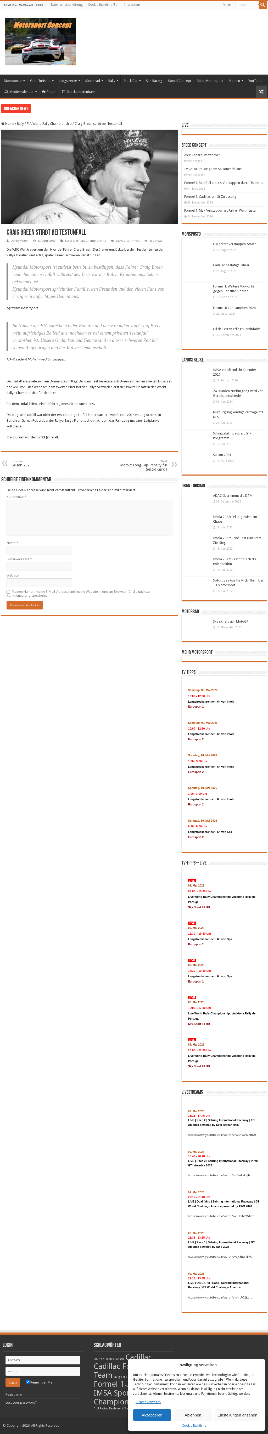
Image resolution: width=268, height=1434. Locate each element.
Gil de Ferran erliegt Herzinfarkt (236, 329)
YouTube (254, 81)
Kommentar (17, 497)
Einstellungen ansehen (237, 1415)
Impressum (132, 5)
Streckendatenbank (78, 92)
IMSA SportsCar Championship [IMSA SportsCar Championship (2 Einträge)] (120, 1397)
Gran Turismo (40, 81)
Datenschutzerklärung (67, 5)
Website (13, 575)
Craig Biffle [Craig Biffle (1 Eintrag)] (120, 1377)
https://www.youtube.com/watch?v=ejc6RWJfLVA (220, 1256)
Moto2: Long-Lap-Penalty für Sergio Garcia (140, 465)
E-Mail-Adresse (19, 559)
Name (12, 543)
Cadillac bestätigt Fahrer (231, 265)
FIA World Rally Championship (49, 124)
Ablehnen (193, 1415)
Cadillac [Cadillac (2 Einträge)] (138, 1357)
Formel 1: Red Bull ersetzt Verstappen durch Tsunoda (223, 183)
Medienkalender (19, 92)
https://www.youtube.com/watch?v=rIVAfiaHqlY (219, 1175)
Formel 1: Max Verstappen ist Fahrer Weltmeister (220, 210)
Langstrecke (68, 81)
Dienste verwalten (148, 1402)
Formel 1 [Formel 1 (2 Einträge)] (109, 1384)
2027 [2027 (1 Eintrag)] (97, 1359)
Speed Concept (179, 81)
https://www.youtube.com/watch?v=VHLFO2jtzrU (220, 1297)
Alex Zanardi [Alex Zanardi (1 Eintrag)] (117, 1359)
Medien (234, 81)
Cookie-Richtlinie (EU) (103, 5)
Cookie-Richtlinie (194, 1425)
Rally (111, 81)
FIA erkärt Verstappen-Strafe (234, 244)
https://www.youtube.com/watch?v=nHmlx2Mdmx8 (221, 1216)
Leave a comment (128, 240)
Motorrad (92, 81)
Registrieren (14, 1394)
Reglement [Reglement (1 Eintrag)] (116, 1408)
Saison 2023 (222, 455)
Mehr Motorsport (210, 81)
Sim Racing (154, 81)
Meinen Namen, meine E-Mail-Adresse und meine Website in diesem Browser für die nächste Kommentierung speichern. (78, 593)
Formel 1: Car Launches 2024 (234, 308)
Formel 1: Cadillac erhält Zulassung (210, 197)
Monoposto (13, 81)
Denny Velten (20, 240)
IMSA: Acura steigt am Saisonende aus (213, 169)
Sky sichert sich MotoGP (230, 621)
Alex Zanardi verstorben (202, 155)
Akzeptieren (152, 1415)
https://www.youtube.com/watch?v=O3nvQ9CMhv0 (222, 1135)
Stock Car (131, 81)
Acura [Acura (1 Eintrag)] (104, 1359)
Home (7, 124)
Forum (49, 92)
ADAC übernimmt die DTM (233, 496)
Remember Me (39, 1382)
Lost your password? (21, 1402)
